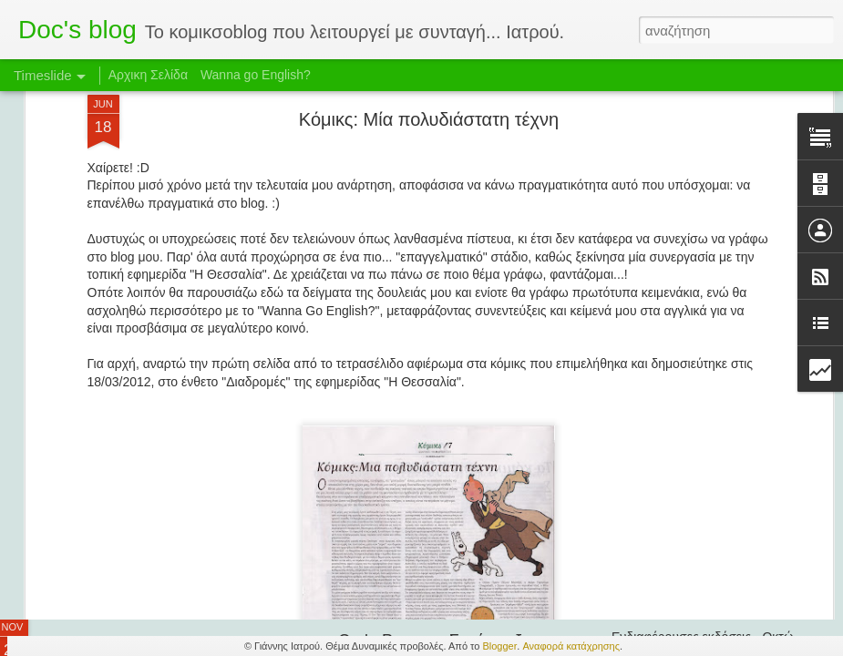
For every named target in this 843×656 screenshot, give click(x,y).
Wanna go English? (255, 74)
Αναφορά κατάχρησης (571, 646)
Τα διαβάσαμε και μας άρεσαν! (697, 484)
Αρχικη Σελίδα (148, 74)
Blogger (499, 646)
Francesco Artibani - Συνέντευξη (702, 516)
